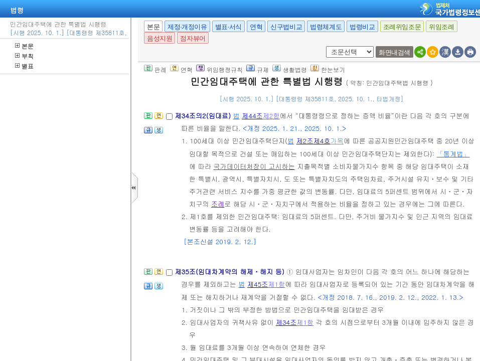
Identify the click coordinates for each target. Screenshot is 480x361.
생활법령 (289, 69)
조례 (217, 204)
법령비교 (362, 27)
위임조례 (441, 27)
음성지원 (159, 38)
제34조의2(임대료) (204, 115)
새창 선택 (324, 46)
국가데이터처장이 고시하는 (254, 166)
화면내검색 (394, 52)
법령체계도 (326, 27)
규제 (257, 69)
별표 (24, 66)
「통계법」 (453, 153)
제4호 (322, 140)
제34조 (286, 322)
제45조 (257, 284)
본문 (24, 46)
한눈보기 (327, 69)
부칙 (24, 56)
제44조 (252, 115)
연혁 (256, 27)
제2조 (304, 140)
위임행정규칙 (219, 69)
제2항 (271, 115)
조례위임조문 (402, 27)
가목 (337, 140)
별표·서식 (228, 27)
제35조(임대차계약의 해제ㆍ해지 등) (230, 271)
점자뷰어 (192, 38)
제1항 (276, 284)
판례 (155, 69)
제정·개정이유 (187, 27)
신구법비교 (286, 27)
